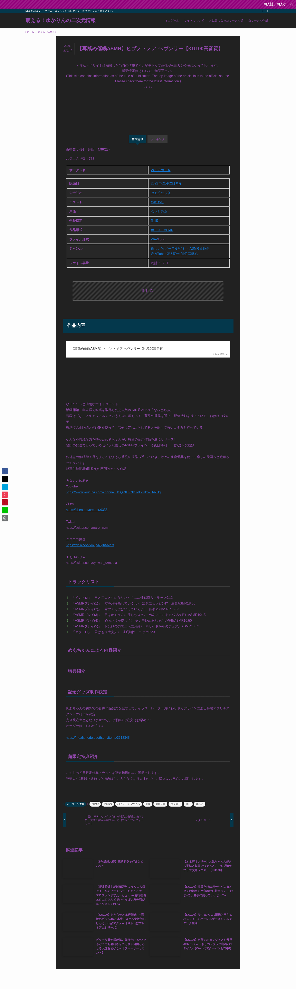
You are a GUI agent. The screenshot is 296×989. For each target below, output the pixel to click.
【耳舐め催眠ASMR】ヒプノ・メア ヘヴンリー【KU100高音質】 (118, 348)
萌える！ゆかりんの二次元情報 (61, 20)
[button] (5, 471)
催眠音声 (160, 804)
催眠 (184, 254)
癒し (154, 248)
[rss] (262, 11)
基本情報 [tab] (137, 139)
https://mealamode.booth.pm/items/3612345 (98, 737)
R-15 (154, 220)
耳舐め (193, 254)
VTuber (160, 254)
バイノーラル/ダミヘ (173, 248)
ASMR (194, 248)
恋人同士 (173, 254)
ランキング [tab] (157, 139)
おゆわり (157, 202)
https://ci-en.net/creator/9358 (87, 510)
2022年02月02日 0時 (166, 183)
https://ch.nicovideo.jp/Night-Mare (90, 545)
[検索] (268, 11)
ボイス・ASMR (162, 230)
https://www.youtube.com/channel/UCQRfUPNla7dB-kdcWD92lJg (113, 492)
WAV (154, 239)
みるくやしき (161, 170)
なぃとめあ (159, 211)
